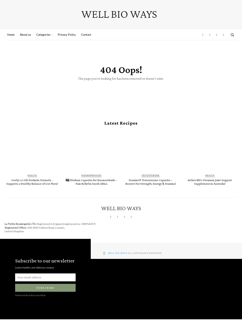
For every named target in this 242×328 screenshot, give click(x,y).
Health (32, 180)
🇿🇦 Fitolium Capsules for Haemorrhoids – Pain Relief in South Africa (91, 188)
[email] (45, 286)
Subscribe (45, 296)
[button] (232, 34)
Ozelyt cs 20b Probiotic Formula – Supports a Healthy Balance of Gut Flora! (32, 188)
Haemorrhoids (91, 180)
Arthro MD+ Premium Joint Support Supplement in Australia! (210, 187)
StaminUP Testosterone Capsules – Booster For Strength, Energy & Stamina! (150, 188)
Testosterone (151, 180)
